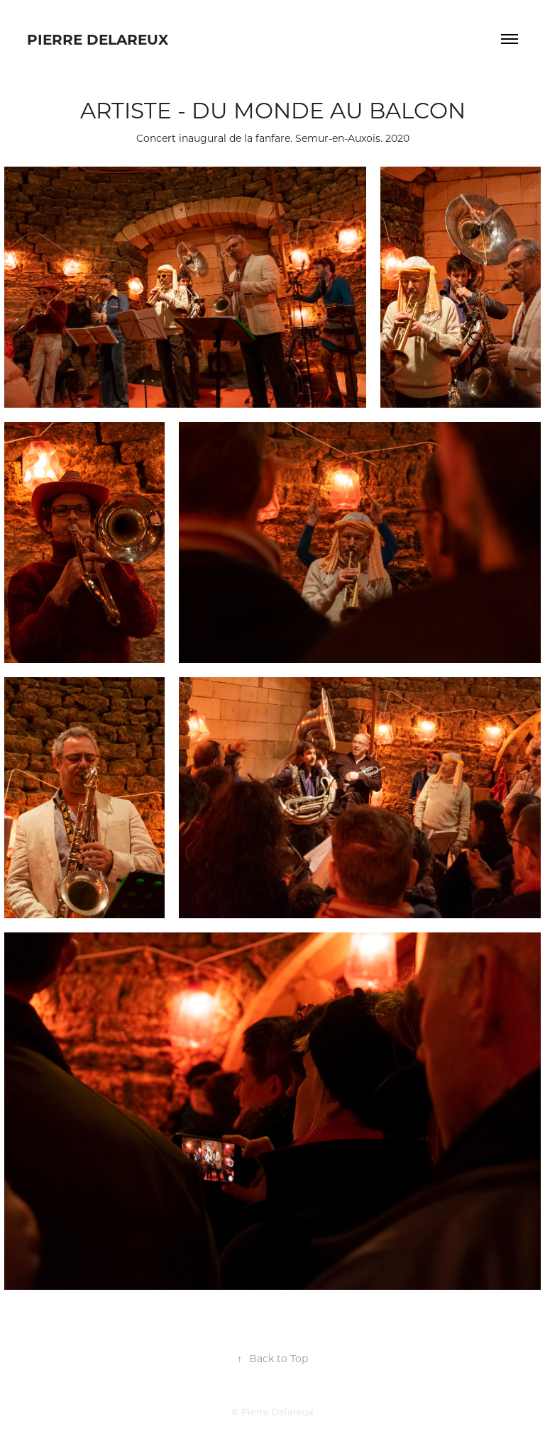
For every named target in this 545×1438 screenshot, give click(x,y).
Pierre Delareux (97, 38)
